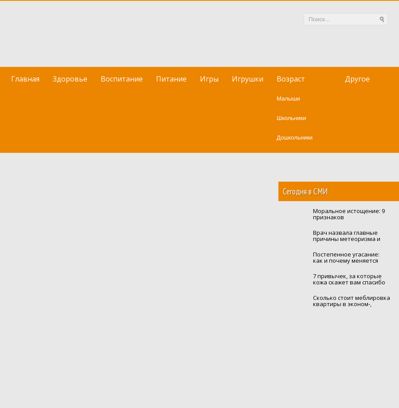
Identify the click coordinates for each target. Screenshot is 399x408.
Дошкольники (295, 137)
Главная (25, 79)
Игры (209, 79)
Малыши (288, 98)
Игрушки (247, 79)
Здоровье (70, 79)
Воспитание (122, 79)
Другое (357, 79)
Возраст (291, 79)
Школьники (291, 118)
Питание (171, 79)
